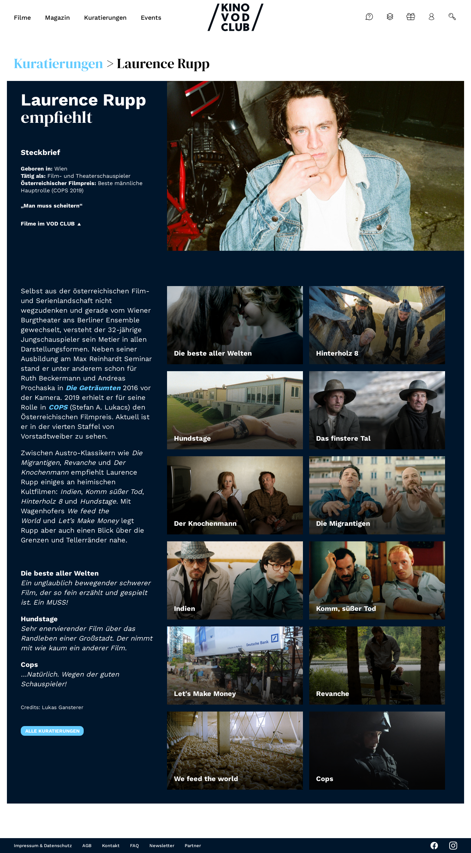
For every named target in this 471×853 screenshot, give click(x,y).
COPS (57, 407)
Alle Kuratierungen (52, 731)
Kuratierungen (58, 63)
